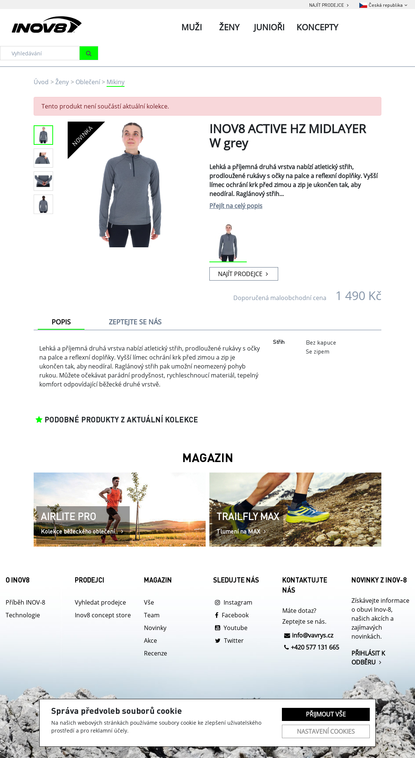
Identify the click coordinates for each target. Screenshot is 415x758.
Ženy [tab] (229, 27)
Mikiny (115, 82)
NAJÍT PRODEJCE (244, 274)
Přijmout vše (326, 714)
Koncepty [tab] (317, 27)
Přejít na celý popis (235, 206)
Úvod (41, 82)
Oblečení (88, 82)
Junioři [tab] (269, 27)
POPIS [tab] (61, 321)
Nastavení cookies (326, 731)
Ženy (62, 82)
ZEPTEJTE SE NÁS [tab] (135, 321)
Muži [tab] (191, 27)
